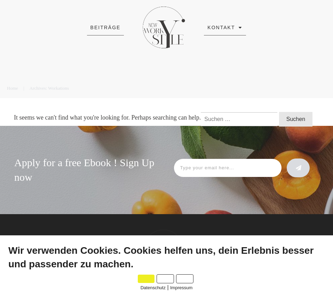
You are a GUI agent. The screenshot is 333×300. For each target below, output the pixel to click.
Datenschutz (153, 287)
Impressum (181, 287)
